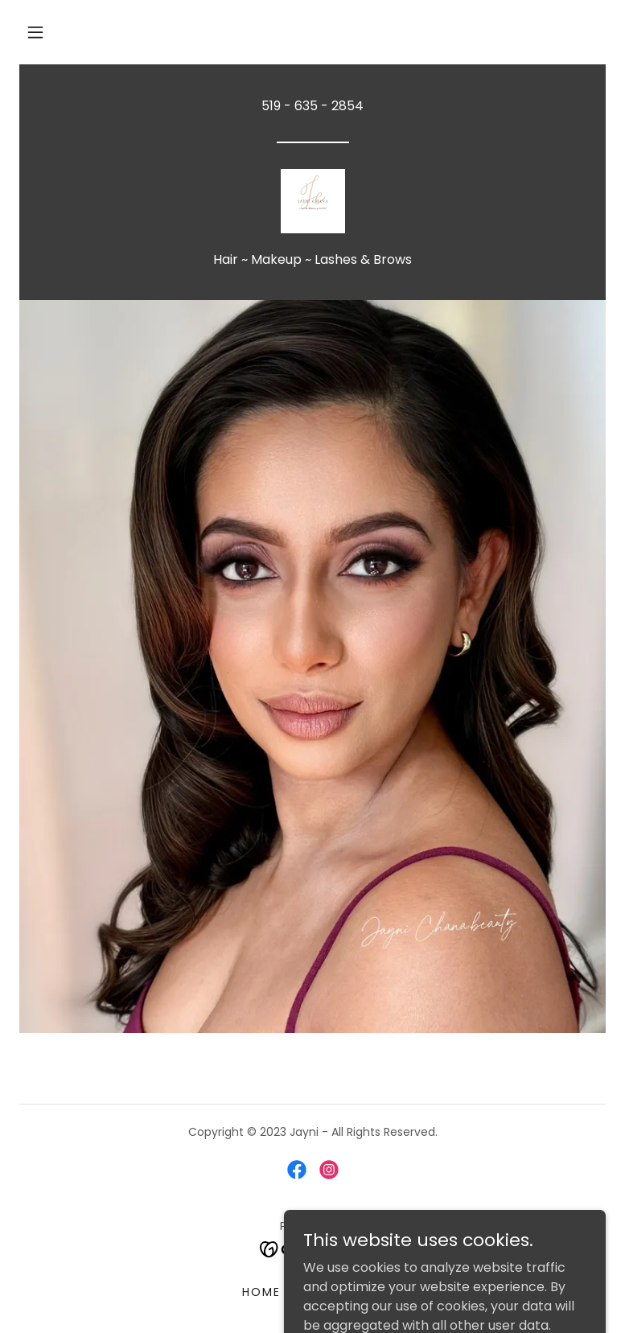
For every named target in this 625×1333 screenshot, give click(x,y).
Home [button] (261, 1292)
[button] (35, 32)
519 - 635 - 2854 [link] (312, 106)
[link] (312, 201)
